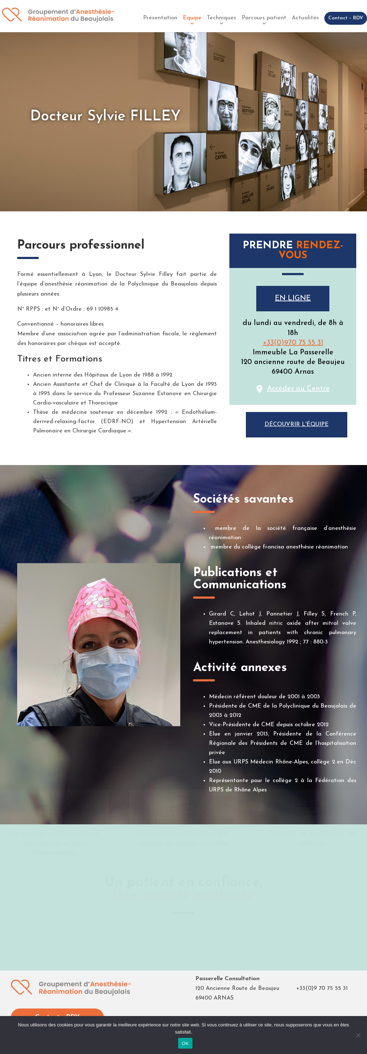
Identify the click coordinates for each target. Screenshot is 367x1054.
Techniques (221, 18)
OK (185, 1043)
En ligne (293, 298)
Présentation (160, 18)
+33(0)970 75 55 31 (293, 342)
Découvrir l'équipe (296, 424)
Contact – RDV (345, 18)
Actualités (305, 18)
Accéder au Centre (298, 388)
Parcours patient (264, 18)
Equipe (192, 18)
